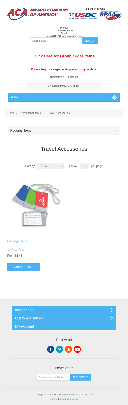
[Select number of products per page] (84, 166)
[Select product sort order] (50, 166)
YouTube (77, 349)
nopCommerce (70, 399)
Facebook (50, 349)
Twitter (59, 349)
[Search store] (56, 40)
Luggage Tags (17, 241)
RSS (68, 349)
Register (57, 77)
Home (11, 112)
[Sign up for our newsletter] (53, 377)
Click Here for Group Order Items (63, 56)
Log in (73, 77)
